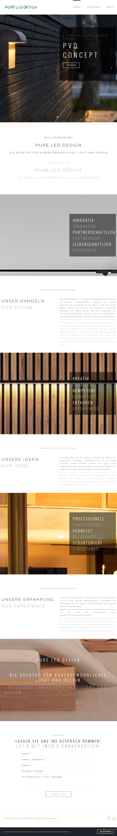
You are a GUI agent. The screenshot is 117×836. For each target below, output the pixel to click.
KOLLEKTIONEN (93, 7)
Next (111, 68)
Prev (6, 68)
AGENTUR (77, 7)
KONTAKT (110, 7)
